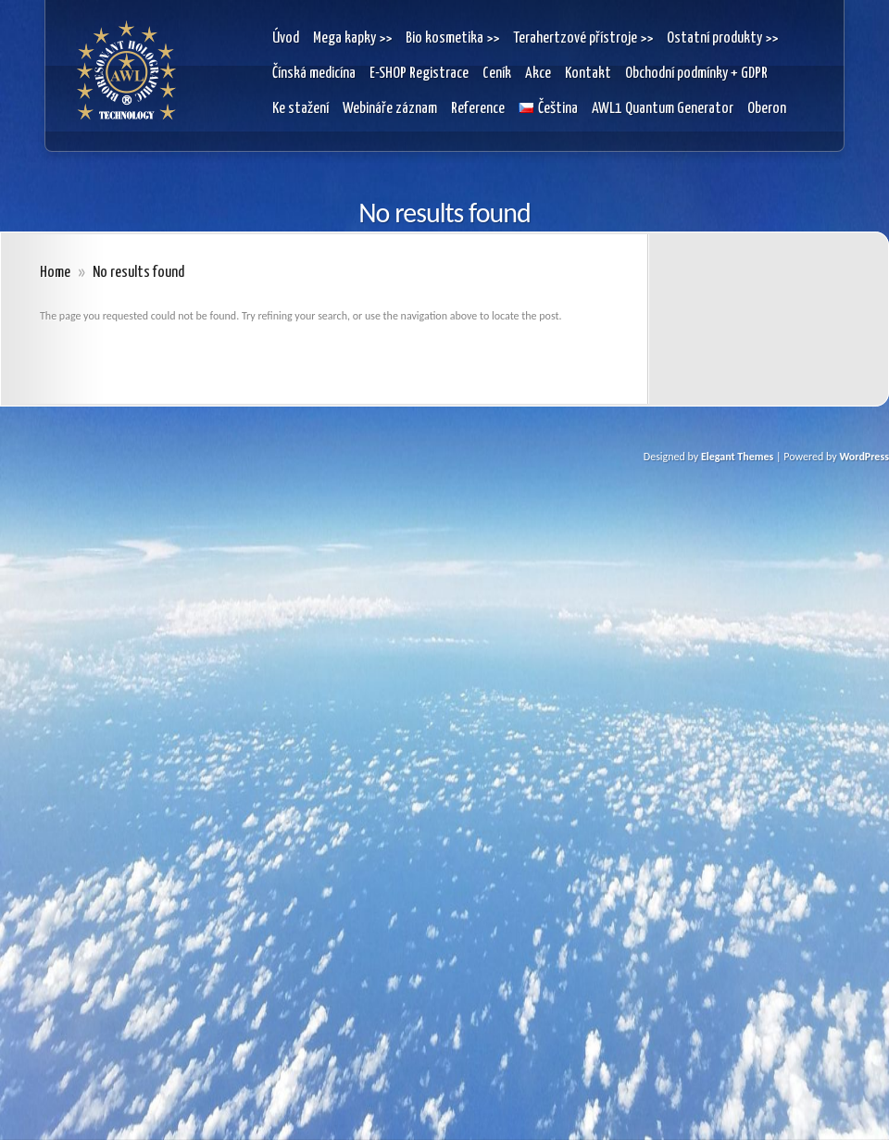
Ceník (496, 73)
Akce (538, 73)
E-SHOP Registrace (419, 73)
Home (55, 273)
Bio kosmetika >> (452, 38)
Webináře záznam (390, 109)
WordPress (864, 456)
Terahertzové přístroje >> (583, 38)
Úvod (285, 38)
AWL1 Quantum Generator (662, 109)
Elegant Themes (737, 456)
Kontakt (588, 73)
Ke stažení (300, 109)
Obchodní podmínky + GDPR (696, 73)
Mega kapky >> (352, 38)
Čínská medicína (314, 73)
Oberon (766, 109)
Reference (478, 109)
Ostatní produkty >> (722, 38)
